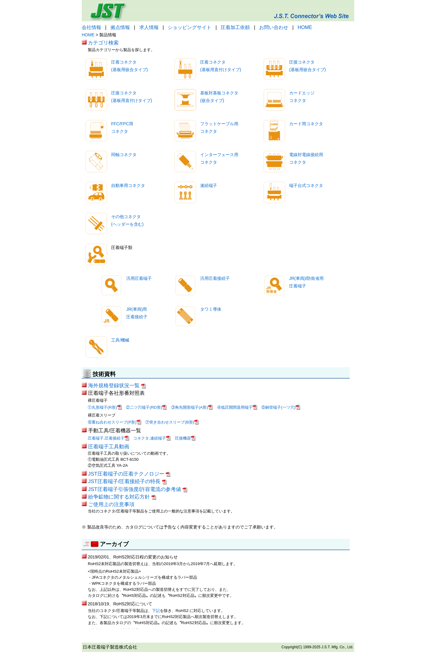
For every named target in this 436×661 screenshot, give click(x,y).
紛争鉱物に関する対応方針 (122, 497)
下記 (156, 610)
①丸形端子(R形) (105, 407)
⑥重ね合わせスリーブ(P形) (114, 422)
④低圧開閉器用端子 (237, 407)
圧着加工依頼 (235, 27)
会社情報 (91, 27)
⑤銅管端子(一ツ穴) (280, 407)
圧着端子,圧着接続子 (108, 438)
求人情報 (149, 27)
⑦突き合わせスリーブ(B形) (172, 422)
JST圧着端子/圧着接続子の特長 (127, 481)
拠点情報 (120, 27)
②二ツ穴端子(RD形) (146, 407)
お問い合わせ (273, 27)
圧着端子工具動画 (108, 446)
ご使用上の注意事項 (111, 504)
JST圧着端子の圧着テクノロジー (129, 474)
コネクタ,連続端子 (152, 438)
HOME (305, 27)
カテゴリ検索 (103, 43)
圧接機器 (185, 438)
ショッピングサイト (189, 27)
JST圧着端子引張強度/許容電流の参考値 (137, 489)
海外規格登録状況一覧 (117, 385)
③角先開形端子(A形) (192, 407)
